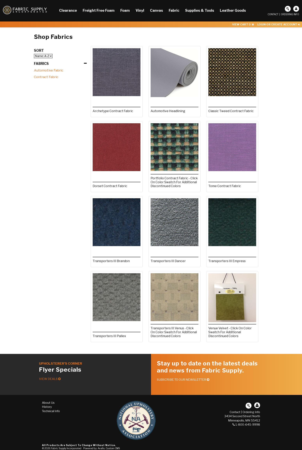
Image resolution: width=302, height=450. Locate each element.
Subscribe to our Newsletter (183, 379)
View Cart (243, 24)
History (47, 407)
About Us (48, 402)
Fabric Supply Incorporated (66, 448)
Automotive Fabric (48, 70)
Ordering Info (290, 14)
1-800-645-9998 (246, 424)
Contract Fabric (46, 77)
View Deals (50, 379)
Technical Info (51, 411)
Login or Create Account (278, 24)
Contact (273, 14)
